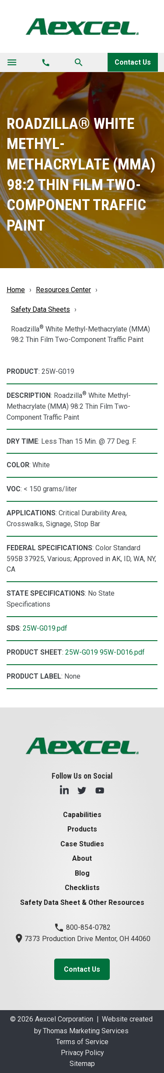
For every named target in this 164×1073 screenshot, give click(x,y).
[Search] (78, 62)
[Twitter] (81, 790)
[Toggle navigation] (11, 62)
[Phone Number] (45, 62)
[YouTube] (99, 790)
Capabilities (82, 815)
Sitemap (82, 1063)
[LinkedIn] (64, 790)
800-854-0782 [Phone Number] (82, 927)
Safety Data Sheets (40, 309)
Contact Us (133, 62)
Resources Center (63, 290)
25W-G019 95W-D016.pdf (105, 652)
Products (82, 829)
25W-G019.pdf (45, 628)
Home (16, 290)
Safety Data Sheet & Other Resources (82, 902)
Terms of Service (82, 1042)
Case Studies (82, 844)
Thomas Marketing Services (86, 1031)
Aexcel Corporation (64, 1019)
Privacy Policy (82, 1053)
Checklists (82, 887)
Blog (82, 873)
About (82, 858)
